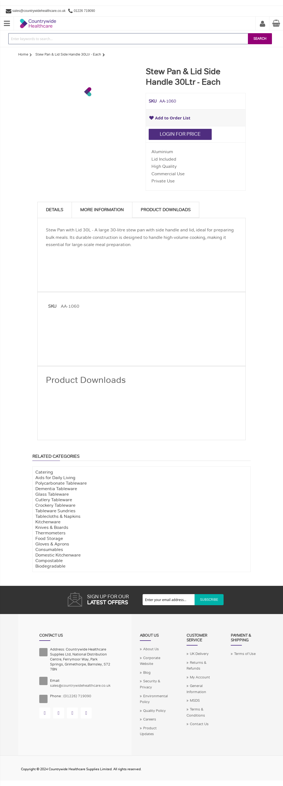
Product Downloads (166, 210)
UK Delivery (199, 654)
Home (23, 54)
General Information (196, 689)
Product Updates (148, 731)
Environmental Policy (154, 699)
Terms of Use (245, 654)
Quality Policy (154, 711)
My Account (262, 24)
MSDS (195, 700)
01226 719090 (84, 11)
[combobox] (128, 38)
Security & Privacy (150, 684)
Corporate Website (150, 661)
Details (54, 210)
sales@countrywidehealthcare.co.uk (38, 11)
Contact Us (199, 724)
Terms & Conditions (196, 712)
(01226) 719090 (77, 696)
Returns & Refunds (196, 665)
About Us (151, 649)
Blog (147, 672)
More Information (102, 210)
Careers (149, 719)
